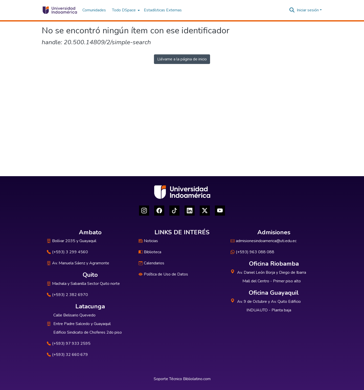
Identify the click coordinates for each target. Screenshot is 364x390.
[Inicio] (59, 10)
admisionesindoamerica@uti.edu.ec (264, 241)
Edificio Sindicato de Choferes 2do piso (87, 332)
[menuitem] (125, 10)
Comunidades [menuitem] (94, 10)
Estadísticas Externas (163, 10)
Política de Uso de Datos (163, 274)
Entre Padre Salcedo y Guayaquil (82, 324)
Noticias (148, 241)
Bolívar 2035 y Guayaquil (71, 241)
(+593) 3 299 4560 (67, 252)
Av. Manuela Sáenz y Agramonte (78, 263)
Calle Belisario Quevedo (74, 315)
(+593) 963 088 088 (252, 252)
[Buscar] (292, 10)
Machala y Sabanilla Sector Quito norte (83, 283)
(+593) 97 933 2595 (68, 343)
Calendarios (151, 263)
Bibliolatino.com (197, 379)
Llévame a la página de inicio (182, 59)
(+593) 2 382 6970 (67, 294)
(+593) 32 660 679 (67, 354)
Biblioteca (150, 252)
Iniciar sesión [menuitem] (308, 10)
